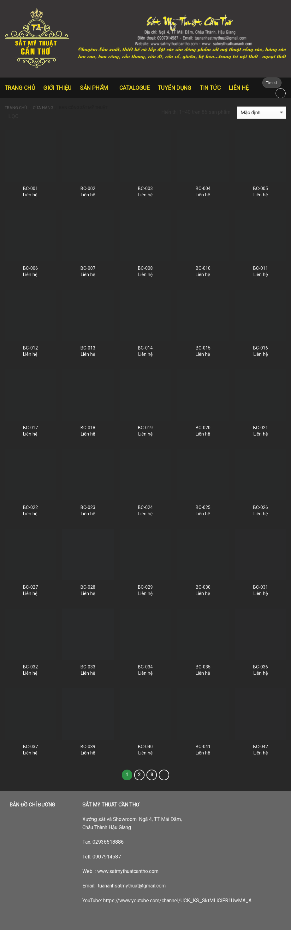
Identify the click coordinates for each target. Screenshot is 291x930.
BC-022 (30, 507)
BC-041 (203, 746)
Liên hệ (239, 88)
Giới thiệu (57, 88)
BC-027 (30, 587)
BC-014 (145, 348)
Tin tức (210, 88)
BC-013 (87, 348)
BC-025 (203, 507)
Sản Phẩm (95, 88)
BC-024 (145, 507)
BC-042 (260, 746)
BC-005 (260, 188)
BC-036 (260, 667)
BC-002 (87, 188)
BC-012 (30, 348)
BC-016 (260, 348)
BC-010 (203, 268)
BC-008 (145, 268)
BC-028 (87, 587)
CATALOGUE (134, 88)
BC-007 (87, 268)
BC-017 (30, 427)
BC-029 (145, 587)
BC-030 (203, 587)
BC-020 (203, 427)
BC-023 (87, 507)
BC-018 (87, 427)
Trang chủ (20, 88)
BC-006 (30, 268)
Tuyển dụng (175, 88)
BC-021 (260, 427)
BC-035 (203, 667)
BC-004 (203, 188)
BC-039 (87, 746)
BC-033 (87, 667)
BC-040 (145, 746)
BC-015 (203, 348)
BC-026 (260, 507)
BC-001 (30, 188)
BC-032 (30, 667)
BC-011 (260, 268)
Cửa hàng (43, 107)
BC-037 (30, 746)
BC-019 (145, 427)
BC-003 (145, 188)
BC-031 (260, 587)
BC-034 (145, 667)
